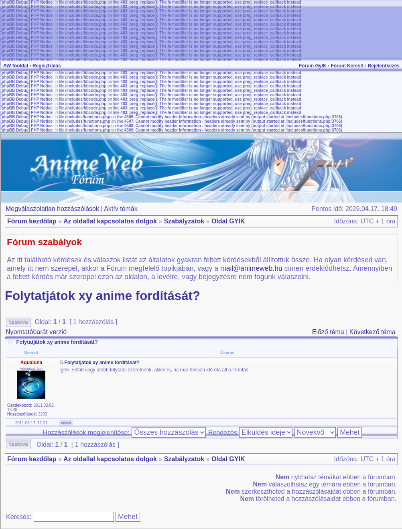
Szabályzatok (184, 221)
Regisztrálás (46, 66)
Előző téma (328, 331)
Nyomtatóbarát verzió (36, 331)
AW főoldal (15, 66)
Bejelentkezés (384, 66)
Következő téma (372, 331)
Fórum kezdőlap (32, 221)
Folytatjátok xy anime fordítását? (102, 296)
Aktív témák (121, 208)
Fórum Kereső (347, 66)
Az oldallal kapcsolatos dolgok (110, 221)
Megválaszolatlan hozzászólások (52, 208)
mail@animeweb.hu (251, 268)
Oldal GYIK (228, 221)
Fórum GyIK (313, 66)
